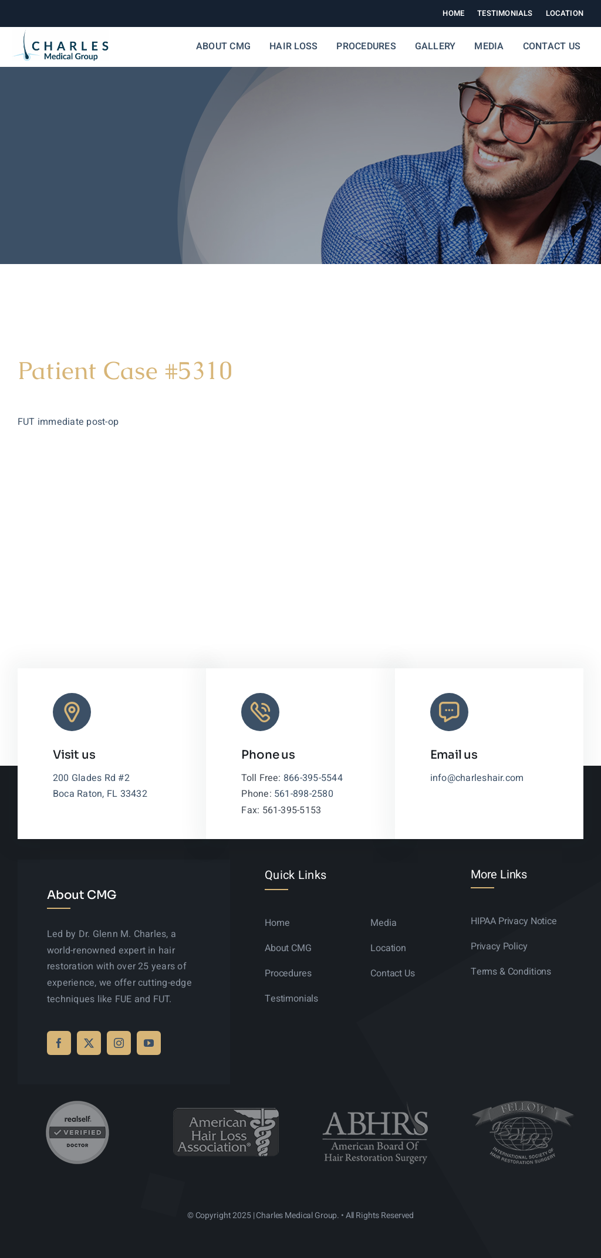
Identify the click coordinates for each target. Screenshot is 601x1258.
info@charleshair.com (477, 778)
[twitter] (89, 1043)
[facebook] (59, 1043)
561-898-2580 (303, 794)
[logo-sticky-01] (60, 33)
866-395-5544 (313, 778)
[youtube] (149, 1043)
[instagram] (119, 1043)
